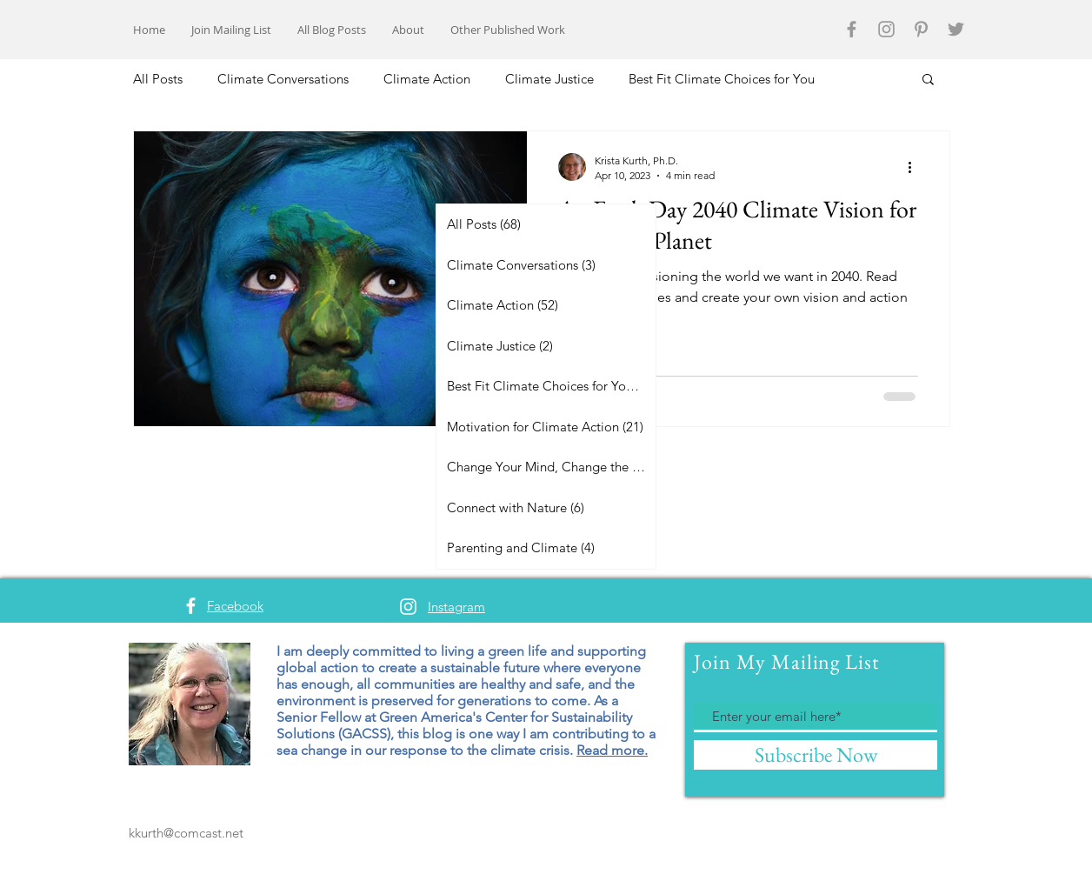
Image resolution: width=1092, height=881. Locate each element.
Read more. (612, 750)
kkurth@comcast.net (186, 832)
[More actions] (915, 167)
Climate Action (426, 78)
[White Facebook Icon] (191, 606)
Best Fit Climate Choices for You (722, 78)
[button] (928, 80)
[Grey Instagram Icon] (886, 29)
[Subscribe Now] (815, 755)
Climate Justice (549, 78)
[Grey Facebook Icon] (851, 29)
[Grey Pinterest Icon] (921, 29)
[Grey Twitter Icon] (956, 29)
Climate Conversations (283, 78)
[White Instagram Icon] (408, 606)
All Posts (158, 78)
